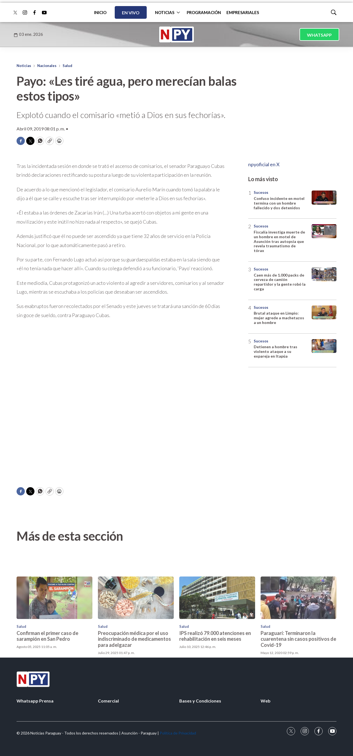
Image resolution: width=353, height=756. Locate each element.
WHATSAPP (319, 34)
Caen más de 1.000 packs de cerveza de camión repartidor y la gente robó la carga (280, 282)
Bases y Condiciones (200, 700)
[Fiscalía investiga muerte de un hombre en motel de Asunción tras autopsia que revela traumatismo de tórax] (324, 231)
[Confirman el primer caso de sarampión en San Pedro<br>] (54, 638)
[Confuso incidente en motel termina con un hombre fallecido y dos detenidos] (324, 198)
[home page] (176, 34)
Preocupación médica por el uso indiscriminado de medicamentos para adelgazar (134, 679)
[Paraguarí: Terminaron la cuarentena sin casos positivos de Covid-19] (298, 638)
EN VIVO (131, 12)
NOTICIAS (164, 12)
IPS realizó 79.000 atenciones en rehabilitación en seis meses (215, 676)
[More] (178, 12)
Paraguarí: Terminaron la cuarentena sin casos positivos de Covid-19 (298, 679)
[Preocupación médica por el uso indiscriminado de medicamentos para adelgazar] (136, 638)
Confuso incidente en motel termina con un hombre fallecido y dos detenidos (279, 203)
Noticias (24, 65)
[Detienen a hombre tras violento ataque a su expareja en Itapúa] (324, 346)
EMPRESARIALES (242, 12)
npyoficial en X (264, 164)
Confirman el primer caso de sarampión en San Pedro (47, 676)
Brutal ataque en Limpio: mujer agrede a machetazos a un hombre (279, 318)
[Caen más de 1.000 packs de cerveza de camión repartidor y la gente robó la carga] (324, 274)
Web (266, 700)
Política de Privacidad (178, 733)
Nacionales (47, 65)
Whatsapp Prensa (35, 700)
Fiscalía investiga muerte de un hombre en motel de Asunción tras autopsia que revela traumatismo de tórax (279, 241)
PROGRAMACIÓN (204, 12)
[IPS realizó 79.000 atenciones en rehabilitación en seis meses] (217, 638)
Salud (67, 65)
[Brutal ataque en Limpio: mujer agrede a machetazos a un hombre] (324, 312)
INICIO (100, 12)
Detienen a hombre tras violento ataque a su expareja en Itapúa (275, 351)
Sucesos (261, 192)
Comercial (108, 700)
